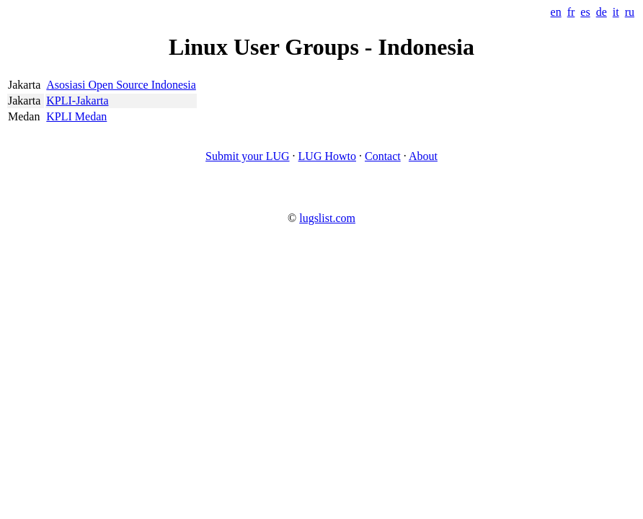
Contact (383, 156)
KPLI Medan (76, 116)
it (616, 12)
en (556, 12)
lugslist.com (327, 218)
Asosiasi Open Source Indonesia (121, 85)
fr (571, 12)
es (585, 12)
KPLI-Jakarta (77, 100)
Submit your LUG (247, 156)
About (423, 156)
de (601, 12)
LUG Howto (327, 156)
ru (629, 12)
